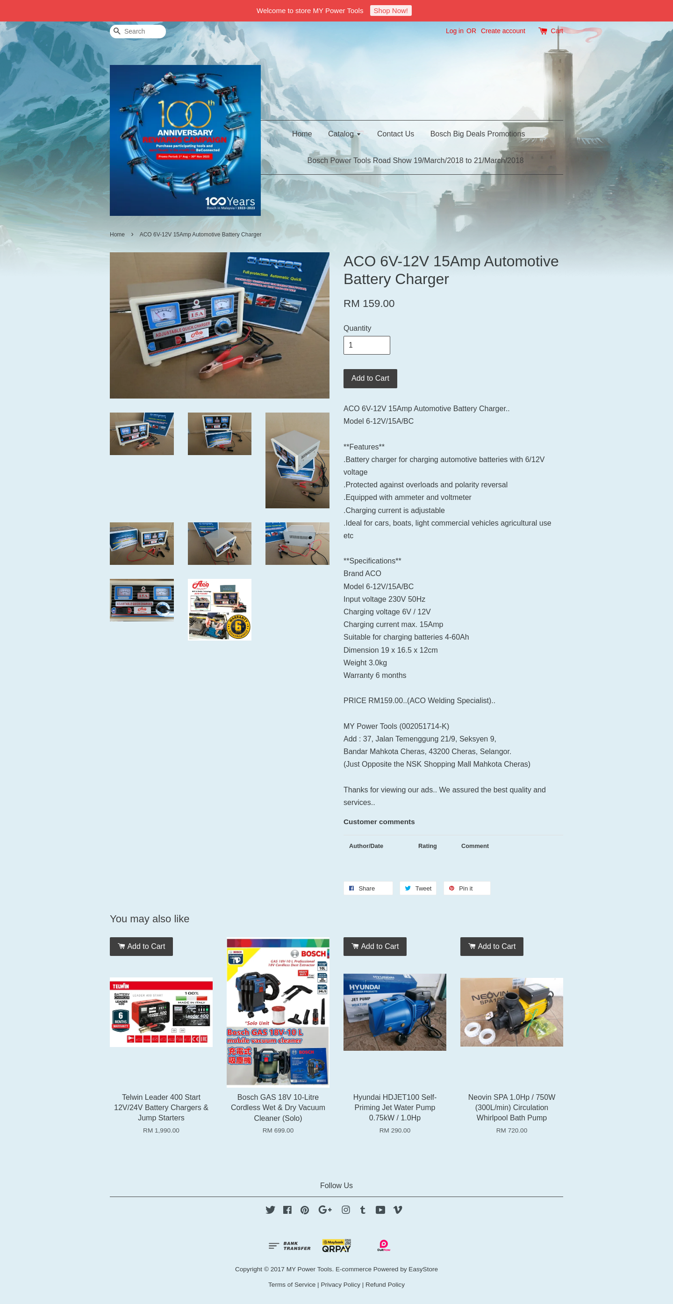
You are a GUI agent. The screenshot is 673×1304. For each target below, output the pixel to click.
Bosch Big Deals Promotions (477, 134)
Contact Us (395, 134)
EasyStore (423, 1269)
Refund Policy (385, 1284)
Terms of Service (291, 1284)
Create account (503, 31)
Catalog (344, 134)
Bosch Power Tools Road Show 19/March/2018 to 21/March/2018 (416, 160)
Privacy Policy (340, 1284)
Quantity (358, 328)
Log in (455, 31)
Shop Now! (391, 10)
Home (302, 134)
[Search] (138, 31)
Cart (557, 31)
